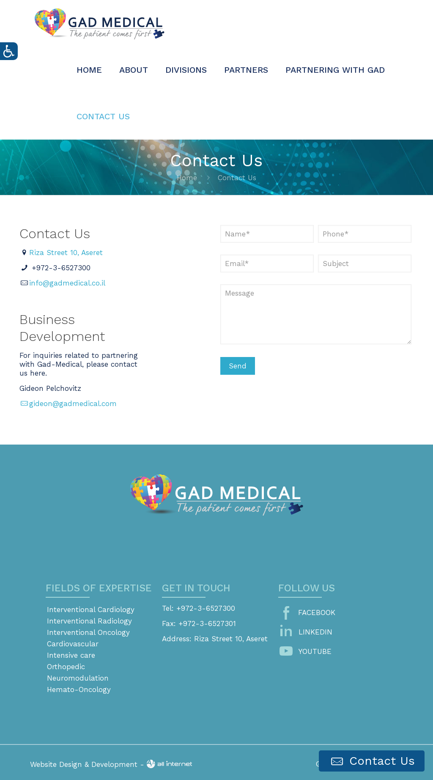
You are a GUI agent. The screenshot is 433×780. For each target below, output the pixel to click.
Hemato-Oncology (79, 689)
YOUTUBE (315, 651)
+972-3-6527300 (61, 268)
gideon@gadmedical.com (68, 403)
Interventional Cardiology (90, 609)
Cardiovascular (73, 644)
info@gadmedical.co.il (67, 283)
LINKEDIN (315, 632)
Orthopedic (66, 666)
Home (187, 177)
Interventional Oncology (88, 632)
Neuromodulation (78, 678)
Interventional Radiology (89, 621)
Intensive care (71, 655)
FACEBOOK (316, 612)
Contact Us (372, 761)
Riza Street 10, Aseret (66, 252)
